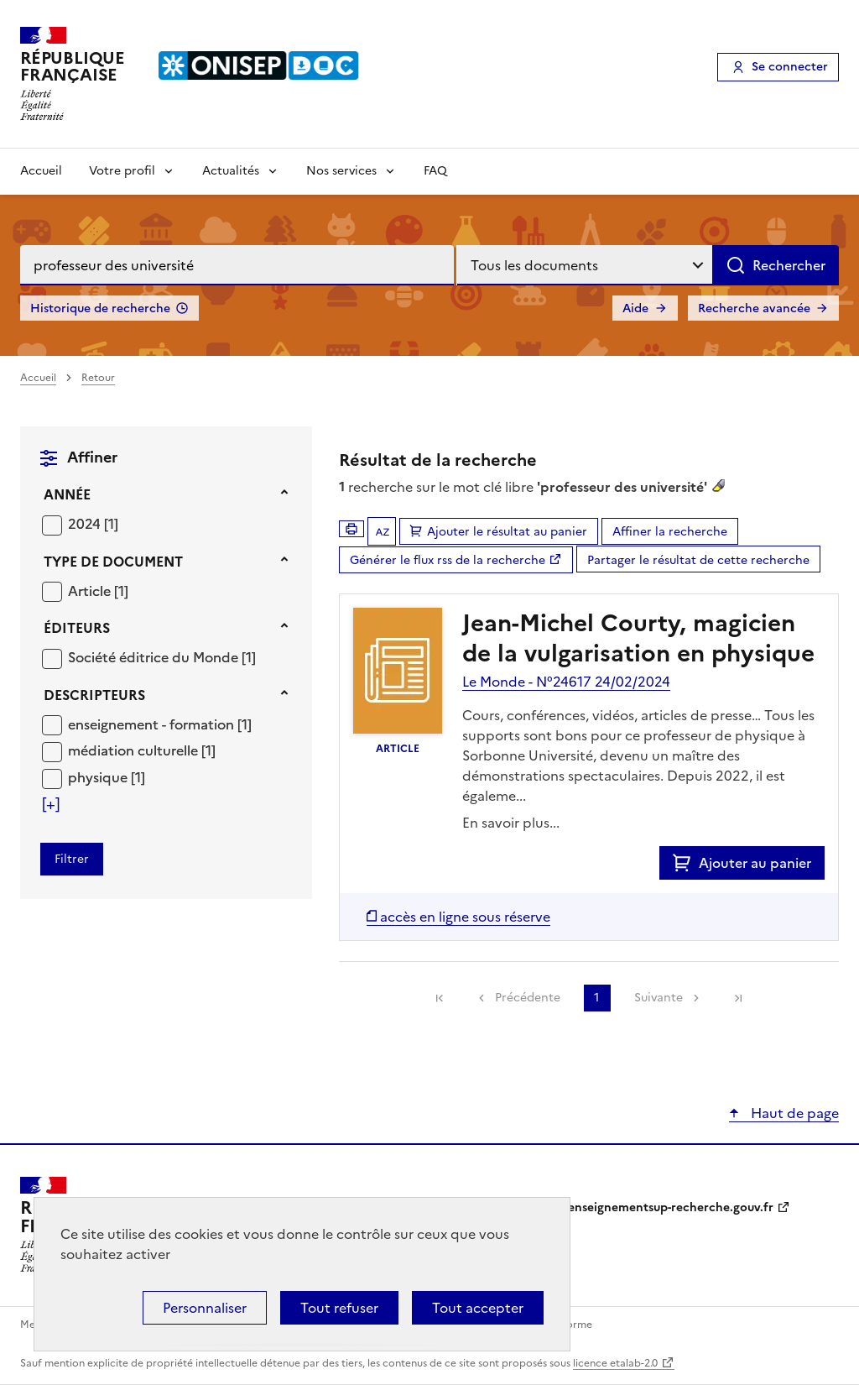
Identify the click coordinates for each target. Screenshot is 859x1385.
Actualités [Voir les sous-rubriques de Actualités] (230, 171)
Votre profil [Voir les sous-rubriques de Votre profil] (122, 171)
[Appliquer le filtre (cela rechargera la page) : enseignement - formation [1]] (160, 724)
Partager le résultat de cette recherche (698, 560)
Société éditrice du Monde (155, 657)
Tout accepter (477, 1308)
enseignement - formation (152, 724)
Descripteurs (94, 695)
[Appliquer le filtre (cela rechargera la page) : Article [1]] (98, 590)
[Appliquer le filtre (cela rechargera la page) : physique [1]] (106, 777)
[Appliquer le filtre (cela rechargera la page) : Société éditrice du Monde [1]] (162, 656)
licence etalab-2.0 (615, 1363)
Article (91, 591)
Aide (635, 308)
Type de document (113, 561)
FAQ (435, 171)
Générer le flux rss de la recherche (447, 560)
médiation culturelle (134, 750)
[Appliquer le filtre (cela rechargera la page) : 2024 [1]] (93, 523)
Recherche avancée (754, 308)
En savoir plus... (511, 823)
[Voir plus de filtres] (51, 804)
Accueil (41, 171)
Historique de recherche (100, 308)
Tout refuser (339, 1308)
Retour (98, 377)
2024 (86, 524)
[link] (439, 998)
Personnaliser (205, 1308)
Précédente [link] (527, 997)
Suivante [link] (658, 997)
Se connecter (790, 67)
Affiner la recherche (669, 532)
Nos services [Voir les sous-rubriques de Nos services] (341, 171)
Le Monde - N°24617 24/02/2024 (566, 682)
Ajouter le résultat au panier (507, 532)
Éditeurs (77, 628)
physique (99, 777)
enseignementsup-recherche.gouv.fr (670, 1207)
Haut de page (793, 1113)
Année (67, 494)
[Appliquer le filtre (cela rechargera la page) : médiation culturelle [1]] (142, 750)
